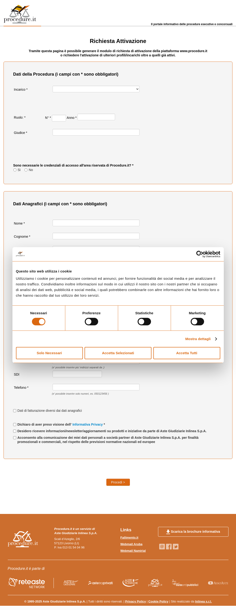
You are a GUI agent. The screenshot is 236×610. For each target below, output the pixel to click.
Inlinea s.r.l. (203, 601)
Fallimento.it (129, 537)
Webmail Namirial (133, 550)
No (31, 170)
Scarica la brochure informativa (193, 532)
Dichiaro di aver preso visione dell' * (61, 424)
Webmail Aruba (131, 544)
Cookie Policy (158, 601)
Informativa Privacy (88, 424)
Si (19, 170)
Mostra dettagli (198, 339)
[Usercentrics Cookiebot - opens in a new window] (199, 254)
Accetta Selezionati (118, 353)
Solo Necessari (49, 353)
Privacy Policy (135, 601)
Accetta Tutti (186, 353)
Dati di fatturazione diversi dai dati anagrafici (49, 410)
